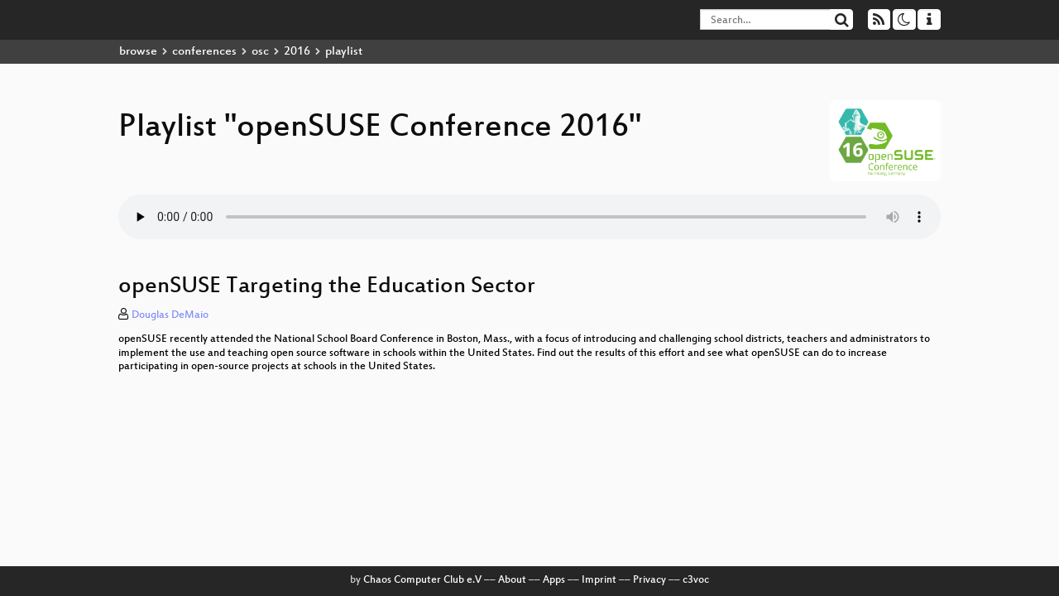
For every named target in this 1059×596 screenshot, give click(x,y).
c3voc (696, 580)
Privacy (649, 580)
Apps (554, 580)
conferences (204, 52)
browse (138, 52)
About (512, 580)
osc (260, 52)
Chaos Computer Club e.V (422, 580)
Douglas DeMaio (170, 315)
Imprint (599, 580)
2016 (297, 52)
